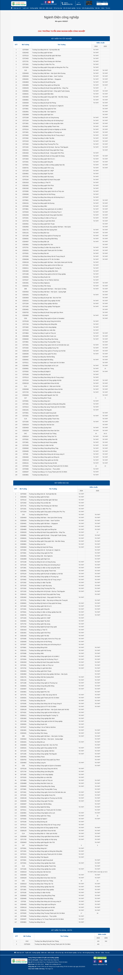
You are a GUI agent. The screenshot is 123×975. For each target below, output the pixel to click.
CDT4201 (25, 265)
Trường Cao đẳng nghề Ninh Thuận (43, 224)
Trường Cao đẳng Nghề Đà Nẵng (42, 359)
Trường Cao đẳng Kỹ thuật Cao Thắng (44, 433)
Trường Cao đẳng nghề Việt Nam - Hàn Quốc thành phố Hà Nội (52, 262)
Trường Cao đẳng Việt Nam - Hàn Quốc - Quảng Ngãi (49, 292)
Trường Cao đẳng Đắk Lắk (40, 241)
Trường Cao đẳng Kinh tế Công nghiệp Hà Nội (46, 380)
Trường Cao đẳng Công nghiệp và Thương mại (47, 132)
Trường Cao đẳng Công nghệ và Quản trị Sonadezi (48, 318)
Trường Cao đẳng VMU (39, 206)
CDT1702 (25, 176)
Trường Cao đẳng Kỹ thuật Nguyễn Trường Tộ (46, 268)
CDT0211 (25, 362)
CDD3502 (25, 292)
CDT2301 (25, 162)
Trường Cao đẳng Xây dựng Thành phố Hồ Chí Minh (48, 407)
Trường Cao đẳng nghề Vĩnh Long (43, 168)
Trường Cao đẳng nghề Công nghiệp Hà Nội (46, 300)
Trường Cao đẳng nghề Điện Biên (42, 94)
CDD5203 (25, 88)
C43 (25, 70)
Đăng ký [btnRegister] (99, 2)
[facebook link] (45, 3)
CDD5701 (25, 168)
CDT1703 (25, 392)
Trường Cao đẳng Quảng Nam (41, 427)
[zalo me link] (52, 3)
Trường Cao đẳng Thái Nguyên (42, 410)
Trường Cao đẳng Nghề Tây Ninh (42, 173)
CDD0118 (25, 460)
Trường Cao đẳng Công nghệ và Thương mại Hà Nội (48, 351)
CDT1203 (25, 170)
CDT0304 (25, 49)
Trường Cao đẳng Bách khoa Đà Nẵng (44, 451)
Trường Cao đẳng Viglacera (41, 283)
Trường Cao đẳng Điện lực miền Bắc (43, 330)
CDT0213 (25, 407)
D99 (25, 289)
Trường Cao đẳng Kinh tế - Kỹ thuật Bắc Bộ (46, 49)
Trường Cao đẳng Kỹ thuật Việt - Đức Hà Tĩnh (46, 297)
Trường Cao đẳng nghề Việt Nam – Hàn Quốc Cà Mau (49, 289)
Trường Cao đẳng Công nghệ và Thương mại (46, 235)
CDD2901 (25, 111)
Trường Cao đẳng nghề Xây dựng (43, 176)
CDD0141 (25, 463)
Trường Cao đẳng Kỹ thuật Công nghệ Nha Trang (47, 150)
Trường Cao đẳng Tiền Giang (41, 286)
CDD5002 (25, 448)
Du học (79, 8)
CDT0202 (25, 371)
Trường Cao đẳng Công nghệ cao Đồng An (45, 457)
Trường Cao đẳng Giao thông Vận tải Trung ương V (48, 135)
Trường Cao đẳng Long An (40, 315)
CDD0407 (25, 357)
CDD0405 (25, 451)
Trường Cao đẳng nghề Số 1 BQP (43, 170)
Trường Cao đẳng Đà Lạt (40, 295)
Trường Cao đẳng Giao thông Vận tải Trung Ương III (48, 256)
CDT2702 (25, 221)
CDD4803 (25, 82)
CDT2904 (25, 106)
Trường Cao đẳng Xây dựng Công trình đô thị (46, 321)
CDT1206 (25, 235)
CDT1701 (25, 61)
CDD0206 (25, 259)
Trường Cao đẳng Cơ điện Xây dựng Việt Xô (46, 247)
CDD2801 (25, 126)
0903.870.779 (102, 964)
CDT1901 (25, 123)
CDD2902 (25, 227)
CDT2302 (25, 138)
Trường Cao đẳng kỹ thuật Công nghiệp (44, 442)
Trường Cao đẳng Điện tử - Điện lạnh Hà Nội (46, 386)
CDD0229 (25, 430)
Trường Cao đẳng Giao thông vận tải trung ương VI (48, 454)
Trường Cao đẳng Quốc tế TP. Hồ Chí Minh (46, 259)
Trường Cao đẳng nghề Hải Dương (43, 203)
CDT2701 (25, 247)
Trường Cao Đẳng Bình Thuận (41, 398)
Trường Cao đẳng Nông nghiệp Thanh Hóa (45, 418)
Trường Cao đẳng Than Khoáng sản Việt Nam (46, 61)
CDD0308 (25, 389)
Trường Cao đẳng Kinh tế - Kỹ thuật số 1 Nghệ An (48, 106)
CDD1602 (25, 153)
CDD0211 (25, 268)
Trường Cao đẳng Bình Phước (41, 70)
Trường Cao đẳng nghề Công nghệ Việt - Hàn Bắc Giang (50, 97)
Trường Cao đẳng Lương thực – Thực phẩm (46, 469)
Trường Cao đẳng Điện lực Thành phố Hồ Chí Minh (48, 362)
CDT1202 (25, 147)
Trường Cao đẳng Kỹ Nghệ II (41, 371)
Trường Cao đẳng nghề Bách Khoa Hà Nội (45, 383)
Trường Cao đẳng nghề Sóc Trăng (43, 368)
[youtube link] (49, 3)
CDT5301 (25, 439)
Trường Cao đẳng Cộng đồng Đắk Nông (45, 238)
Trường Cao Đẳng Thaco (40, 309)
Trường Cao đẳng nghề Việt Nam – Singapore (46, 79)
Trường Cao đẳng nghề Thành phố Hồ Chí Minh (47, 250)
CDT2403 (25, 58)
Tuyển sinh (25, 8)
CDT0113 (25, 377)
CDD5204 (25, 76)
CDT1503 (25, 67)
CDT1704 (25, 324)
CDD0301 (25, 277)
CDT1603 (25, 159)
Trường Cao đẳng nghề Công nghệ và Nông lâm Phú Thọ (50, 67)
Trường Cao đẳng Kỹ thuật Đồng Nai (43, 82)
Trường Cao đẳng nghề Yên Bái (42, 188)
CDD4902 (25, 315)
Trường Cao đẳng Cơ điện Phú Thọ (43, 64)
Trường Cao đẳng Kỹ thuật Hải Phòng (44, 103)
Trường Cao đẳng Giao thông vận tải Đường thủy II (48, 197)
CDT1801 (25, 442)
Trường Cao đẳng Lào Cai (40, 100)
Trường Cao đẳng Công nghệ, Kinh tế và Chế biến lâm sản (50, 345)
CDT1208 (25, 274)
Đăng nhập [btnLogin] (105, 2)
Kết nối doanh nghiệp (69, 8)
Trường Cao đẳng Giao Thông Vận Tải (44, 436)
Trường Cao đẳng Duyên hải (41, 277)
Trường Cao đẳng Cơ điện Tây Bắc (43, 138)
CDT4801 (25, 209)
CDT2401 (25, 345)
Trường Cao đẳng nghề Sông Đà (42, 162)
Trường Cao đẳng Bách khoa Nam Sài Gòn (45, 430)
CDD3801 (25, 475)
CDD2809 (25, 114)
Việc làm (97, 8)
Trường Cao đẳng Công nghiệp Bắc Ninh (45, 271)
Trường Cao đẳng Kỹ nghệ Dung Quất (44, 413)
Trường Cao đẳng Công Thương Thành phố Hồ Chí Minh (50, 466)
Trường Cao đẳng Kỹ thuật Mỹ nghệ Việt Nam (46, 55)
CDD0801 (25, 100)
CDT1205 (25, 306)
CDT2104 (25, 120)
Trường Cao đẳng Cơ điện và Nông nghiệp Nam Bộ (48, 165)
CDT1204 (25, 303)
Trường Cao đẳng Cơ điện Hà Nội (43, 445)
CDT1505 (25, 421)
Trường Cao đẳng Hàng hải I (41, 401)
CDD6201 (25, 94)
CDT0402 (25, 135)
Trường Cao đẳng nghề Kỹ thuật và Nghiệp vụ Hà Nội (49, 129)
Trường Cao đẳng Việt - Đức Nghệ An (44, 111)
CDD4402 (25, 457)
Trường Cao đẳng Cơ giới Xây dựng (43, 141)
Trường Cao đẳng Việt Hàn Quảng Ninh (44, 230)
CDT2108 (25, 117)
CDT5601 (25, 200)
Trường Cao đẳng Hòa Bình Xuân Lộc (44, 336)
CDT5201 (25, 253)
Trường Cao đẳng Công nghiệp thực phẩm (45, 421)
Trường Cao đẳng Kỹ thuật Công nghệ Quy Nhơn (47, 312)
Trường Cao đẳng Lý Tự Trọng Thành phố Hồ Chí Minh (49, 472)
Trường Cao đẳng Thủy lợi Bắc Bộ (43, 58)
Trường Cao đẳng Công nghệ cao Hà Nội (45, 460)
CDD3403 (25, 427)
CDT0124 (25, 129)
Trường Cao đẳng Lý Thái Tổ (41, 182)
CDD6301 (25, 238)
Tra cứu (108, 8)
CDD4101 (25, 150)
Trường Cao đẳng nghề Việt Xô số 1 (43, 159)
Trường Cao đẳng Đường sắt (41, 374)
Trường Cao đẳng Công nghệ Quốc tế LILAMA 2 (47, 209)
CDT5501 (25, 165)
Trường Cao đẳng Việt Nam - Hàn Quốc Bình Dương (48, 73)
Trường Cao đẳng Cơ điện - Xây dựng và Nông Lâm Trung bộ (48, 600)
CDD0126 (25, 262)
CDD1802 (25, 97)
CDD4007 (25, 241)
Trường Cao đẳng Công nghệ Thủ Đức (44, 354)
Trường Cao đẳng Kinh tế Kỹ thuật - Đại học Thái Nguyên (50, 147)
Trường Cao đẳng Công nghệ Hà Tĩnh (44, 108)
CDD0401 (25, 359)
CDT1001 (25, 404)
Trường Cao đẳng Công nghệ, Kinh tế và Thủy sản (48, 191)
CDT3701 (23, 600)
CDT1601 (25, 132)
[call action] (67, 4)
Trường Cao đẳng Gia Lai (40, 475)
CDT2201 (25, 218)
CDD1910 (25, 182)
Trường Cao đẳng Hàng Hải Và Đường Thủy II (46, 212)
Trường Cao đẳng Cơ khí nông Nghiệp (44, 327)
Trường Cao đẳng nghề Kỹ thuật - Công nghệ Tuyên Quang (51, 91)
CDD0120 (25, 383)
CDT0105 (25, 445)
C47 (25, 398)
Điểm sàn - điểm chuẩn (45, 8)
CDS (25, 318)
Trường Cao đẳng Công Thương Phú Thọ (45, 144)
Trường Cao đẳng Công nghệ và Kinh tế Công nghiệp (49, 274)
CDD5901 (25, 368)
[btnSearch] (106, 3)
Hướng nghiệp (34, 8)
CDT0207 (25, 197)
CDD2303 (25, 215)
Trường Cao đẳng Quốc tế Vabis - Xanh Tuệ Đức (47, 76)
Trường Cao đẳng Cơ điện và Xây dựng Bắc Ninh (47, 123)
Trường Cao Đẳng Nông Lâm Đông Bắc (44, 324)
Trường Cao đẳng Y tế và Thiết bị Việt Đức (45, 280)
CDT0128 (25, 321)
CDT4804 (25, 333)
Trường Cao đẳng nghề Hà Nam (42, 52)
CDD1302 (25, 188)
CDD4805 (25, 85)
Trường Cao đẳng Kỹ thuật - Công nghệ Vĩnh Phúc (48, 153)
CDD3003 (25, 297)
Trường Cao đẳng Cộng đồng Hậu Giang (45, 339)
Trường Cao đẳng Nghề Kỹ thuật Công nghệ (46, 179)
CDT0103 (25, 330)
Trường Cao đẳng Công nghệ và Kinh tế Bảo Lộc (47, 265)
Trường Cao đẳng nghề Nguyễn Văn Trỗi (45, 395)
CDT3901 (25, 342)
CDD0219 (25, 424)
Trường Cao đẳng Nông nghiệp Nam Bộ (44, 439)
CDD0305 (25, 194)
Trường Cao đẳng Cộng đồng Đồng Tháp (45, 448)
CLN (25, 418)
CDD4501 (25, 224)
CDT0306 (25, 206)
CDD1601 (25, 185)
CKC (25, 433)
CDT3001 (25, 108)
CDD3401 (25, 309)
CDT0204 (25, 212)
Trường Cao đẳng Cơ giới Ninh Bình (43, 221)
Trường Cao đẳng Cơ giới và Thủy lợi (44, 333)
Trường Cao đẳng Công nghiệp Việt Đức (45, 303)
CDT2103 (25, 141)
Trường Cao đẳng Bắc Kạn (40, 232)
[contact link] (78, 4)
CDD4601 (25, 173)
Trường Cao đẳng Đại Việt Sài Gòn (43, 424)
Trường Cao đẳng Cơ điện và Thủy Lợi (44, 218)
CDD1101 (25, 232)
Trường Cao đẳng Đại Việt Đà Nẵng (43, 357)
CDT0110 (25, 55)
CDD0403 (25, 395)
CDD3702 (25, 312)
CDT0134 (25, 380)
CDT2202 (25, 348)
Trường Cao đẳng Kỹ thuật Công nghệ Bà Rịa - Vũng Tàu (50, 88)
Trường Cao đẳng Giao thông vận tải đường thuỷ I (48, 120)
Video (102, 8)
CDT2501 (25, 416)
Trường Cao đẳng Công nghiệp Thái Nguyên (46, 306)
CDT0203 (25, 466)
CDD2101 (25, 203)
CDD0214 (25, 436)
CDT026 (25, 454)
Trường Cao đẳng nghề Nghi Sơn (42, 114)
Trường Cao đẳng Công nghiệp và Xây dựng (46, 392)
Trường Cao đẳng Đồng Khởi (41, 200)
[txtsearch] (101, 4)
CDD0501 (25, 156)
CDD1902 (25, 271)
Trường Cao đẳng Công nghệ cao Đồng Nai (46, 85)
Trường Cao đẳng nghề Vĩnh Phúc (43, 185)
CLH (25, 386)
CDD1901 (25, 283)
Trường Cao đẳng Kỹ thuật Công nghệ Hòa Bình (47, 215)
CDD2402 (25, 52)
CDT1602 (25, 327)
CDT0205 (25, 256)
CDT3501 (25, 413)
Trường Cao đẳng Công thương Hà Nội (44, 463)
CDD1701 (25, 230)
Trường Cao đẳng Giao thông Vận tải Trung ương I (48, 377)
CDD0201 (25, 250)
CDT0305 (25, 191)
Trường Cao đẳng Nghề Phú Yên (42, 244)
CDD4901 (25, 365)
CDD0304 (25, 103)
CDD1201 (25, 410)
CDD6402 (25, 339)
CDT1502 (25, 144)
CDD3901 (25, 244)
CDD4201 (25, 295)
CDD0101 (25, 300)
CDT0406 (25, 469)
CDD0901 (25, 91)
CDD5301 (25, 286)
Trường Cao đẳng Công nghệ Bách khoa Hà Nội (47, 389)
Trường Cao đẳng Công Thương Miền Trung (46, 342)
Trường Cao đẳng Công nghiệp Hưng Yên (45, 348)
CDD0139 (25, 351)
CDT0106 (25, 374)
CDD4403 (25, 73)
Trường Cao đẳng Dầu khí (40, 253)
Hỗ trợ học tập (58, 8)
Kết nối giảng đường (88, 8)
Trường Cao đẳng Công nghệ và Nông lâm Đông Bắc (49, 404)
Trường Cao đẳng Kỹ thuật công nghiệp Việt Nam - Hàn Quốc (51, 227)
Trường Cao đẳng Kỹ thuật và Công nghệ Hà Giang (48, 156)
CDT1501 (25, 64)
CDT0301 (25, 401)
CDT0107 (25, 280)
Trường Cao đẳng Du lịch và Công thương (45, 117)
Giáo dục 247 (17, 8)
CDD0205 (25, 354)
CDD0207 (25, 472)
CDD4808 (25, 336)
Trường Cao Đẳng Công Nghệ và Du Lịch (45, 365)
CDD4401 (25, 79)
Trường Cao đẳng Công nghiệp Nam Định (45, 416)
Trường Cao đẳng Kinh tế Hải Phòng (43, 194)
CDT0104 (25, 179)
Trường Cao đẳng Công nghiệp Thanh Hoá (45, 126)
